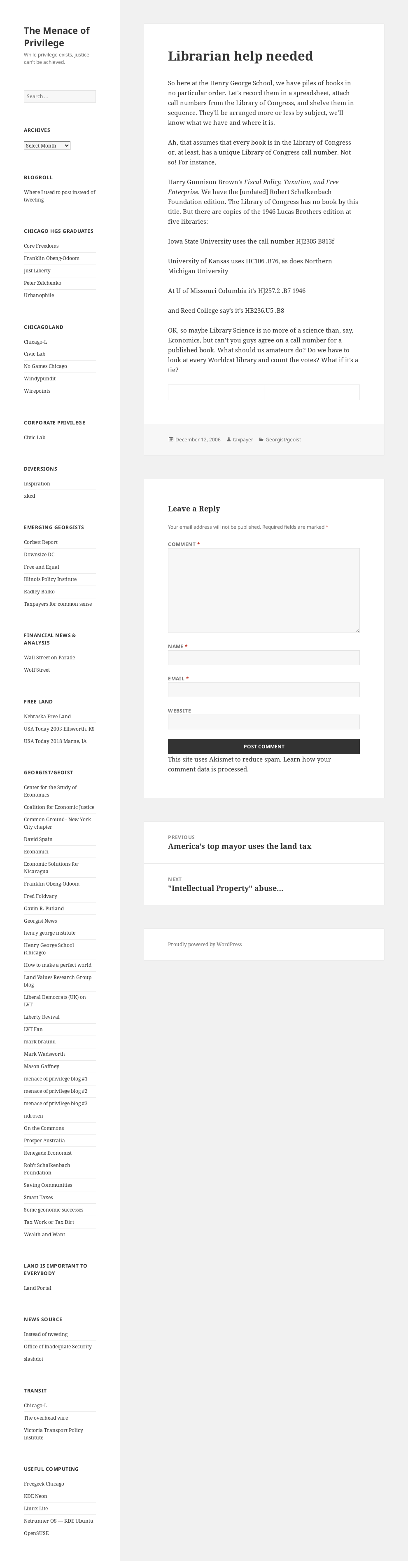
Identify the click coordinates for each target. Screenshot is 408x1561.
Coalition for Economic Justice (59, 807)
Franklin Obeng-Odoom (51, 258)
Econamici (36, 851)
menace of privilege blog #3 (56, 1103)
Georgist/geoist (283, 439)
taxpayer (243, 439)
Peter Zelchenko (42, 282)
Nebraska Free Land (47, 716)
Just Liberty (37, 270)
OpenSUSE (36, 1533)
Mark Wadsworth (44, 1053)
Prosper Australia (44, 1140)
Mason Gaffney (41, 1066)
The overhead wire (46, 1417)
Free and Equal (41, 566)
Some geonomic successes (53, 1209)
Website (179, 710)
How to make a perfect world (57, 964)
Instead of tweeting (46, 1334)
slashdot (33, 1358)
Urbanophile (39, 295)
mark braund (40, 1041)
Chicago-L (35, 341)
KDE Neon (35, 1496)
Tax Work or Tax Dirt (49, 1222)
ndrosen (33, 1115)
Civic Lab (34, 353)
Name (178, 646)
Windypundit (40, 378)
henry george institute (49, 932)
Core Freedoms (41, 245)
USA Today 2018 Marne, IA (55, 741)
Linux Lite (36, 1508)
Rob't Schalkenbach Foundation (47, 1169)
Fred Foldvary (40, 896)
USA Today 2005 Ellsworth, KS (59, 728)
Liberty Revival (42, 1016)
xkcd (29, 495)
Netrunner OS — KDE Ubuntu (58, 1520)
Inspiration (37, 483)
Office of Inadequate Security (58, 1346)
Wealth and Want (44, 1234)
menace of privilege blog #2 (56, 1091)
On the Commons (44, 1128)
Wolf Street (37, 669)
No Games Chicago (45, 366)
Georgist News (40, 920)
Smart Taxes (38, 1197)
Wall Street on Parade (49, 657)
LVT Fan (33, 1029)
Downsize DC (39, 554)
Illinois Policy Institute (50, 579)
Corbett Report (41, 542)
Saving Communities (48, 1184)
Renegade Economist (48, 1152)
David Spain (38, 839)
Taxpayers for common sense (58, 603)
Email (178, 678)
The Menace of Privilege (57, 36)
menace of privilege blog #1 (56, 1078)
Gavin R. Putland (44, 908)
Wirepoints (37, 390)
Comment (184, 544)
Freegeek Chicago (44, 1483)
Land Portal (37, 1287)
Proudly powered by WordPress (205, 944)
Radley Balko (39, 591)
